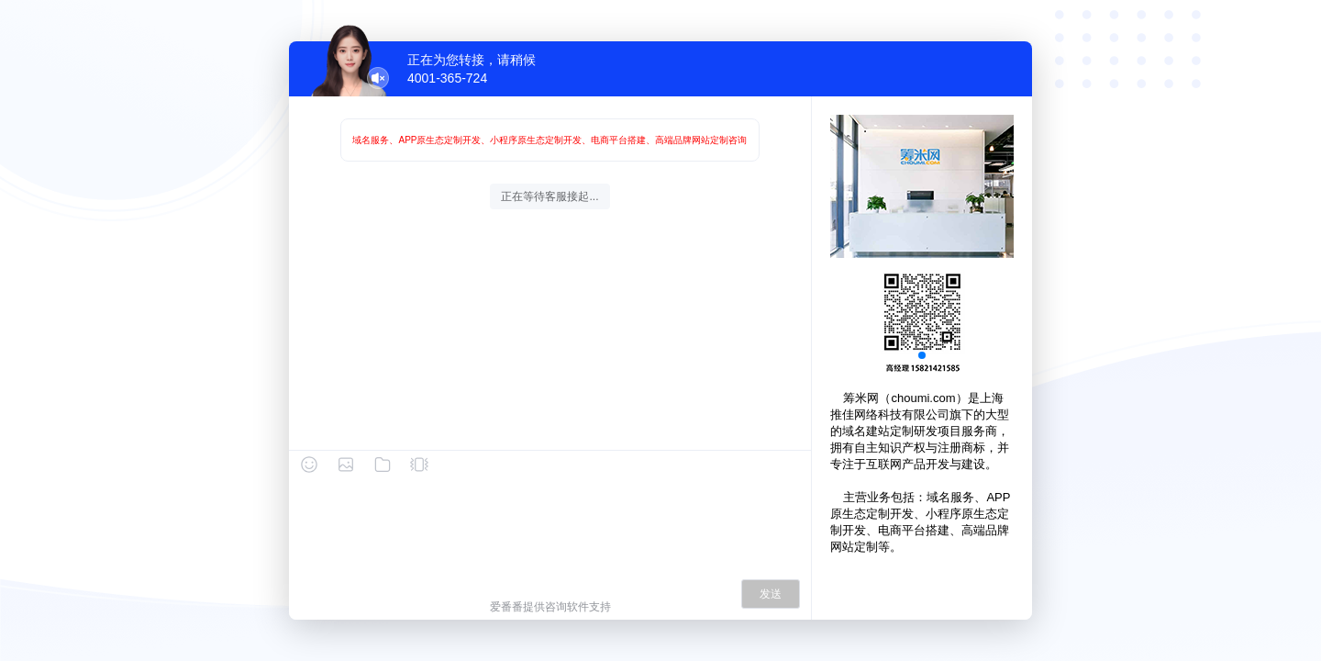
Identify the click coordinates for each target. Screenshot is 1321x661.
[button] (922, 355)
